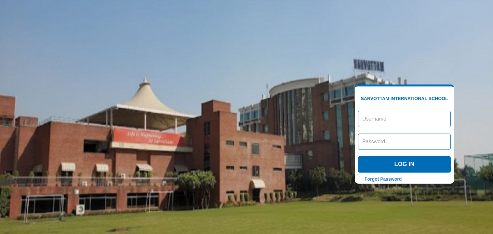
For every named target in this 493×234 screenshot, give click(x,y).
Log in (404, 164)
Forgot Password (383, 179)
